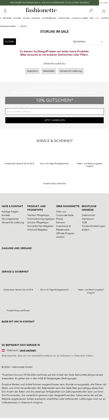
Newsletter (49, 71)
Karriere (60, 222)
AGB (84, 222)
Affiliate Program (65, 233)
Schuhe (26, 18)
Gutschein (32, 71)
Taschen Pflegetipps (38, 215)
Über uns (61, 211)
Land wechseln (28, 350)
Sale (97, 18)
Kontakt (6, 215)
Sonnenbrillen (49, 18)
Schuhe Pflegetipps (38, 222)
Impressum (88, 218)
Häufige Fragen (10, 211)
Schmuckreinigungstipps (40, 218)
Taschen (17, 18)
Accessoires (64, 18)
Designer (7, 18)
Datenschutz (88, 215)
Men (92, 18)
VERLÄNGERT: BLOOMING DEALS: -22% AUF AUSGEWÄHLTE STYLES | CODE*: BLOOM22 (49, 2)
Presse (59, 218)
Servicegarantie (10, 218)
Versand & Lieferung (71, 71)
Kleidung (35, 18)
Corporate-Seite (65, 215)
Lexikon (60, 237)
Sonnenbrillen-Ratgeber (40, 226)
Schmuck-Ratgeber (37, 229)
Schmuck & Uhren (79, 18)
